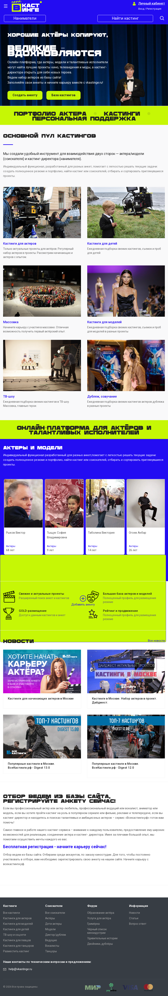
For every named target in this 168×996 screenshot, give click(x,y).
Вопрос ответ (137, 923)
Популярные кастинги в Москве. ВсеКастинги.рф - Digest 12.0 (115, 765)
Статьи (133, 918)
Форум (92, 906)
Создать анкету (25, 95)
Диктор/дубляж (55, 934)
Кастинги (10, 906)
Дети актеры (53, 923)
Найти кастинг (125, 18)
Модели (50, 929)
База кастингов (63, 95)
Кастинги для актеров (17, 918)
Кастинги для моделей (18, 923)
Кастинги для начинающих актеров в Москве (41, 698)
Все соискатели (55, 912)
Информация (138, 906)
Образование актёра (100, 912)
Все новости (156, 640)
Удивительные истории (102, 938)
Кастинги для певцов (17, 940)
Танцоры (51, 951)
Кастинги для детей (16, 929)
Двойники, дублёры (100, 943)
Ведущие (51, 940)
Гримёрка (93, 923)
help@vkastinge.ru (20, 969)
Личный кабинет (151, 3)
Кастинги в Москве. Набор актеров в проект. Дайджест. (124, 700)
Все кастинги (11, 912)
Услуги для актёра (99, 918)
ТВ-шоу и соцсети (14, 934)
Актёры (50, 918)
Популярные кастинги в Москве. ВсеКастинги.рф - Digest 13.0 (31, 765)
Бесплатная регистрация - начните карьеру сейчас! (54, 846)
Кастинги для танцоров (18, 945)
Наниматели (24, 18)
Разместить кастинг (16, 951)
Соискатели (53, 906)
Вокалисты (52, 945)
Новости (134, 912)
